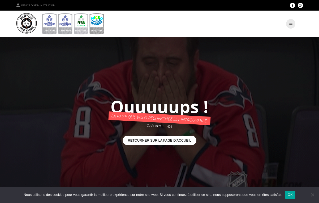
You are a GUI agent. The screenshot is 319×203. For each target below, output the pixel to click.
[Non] (312, 194)
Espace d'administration (35, 5)
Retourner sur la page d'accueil (159, 140)
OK (290, 195)
